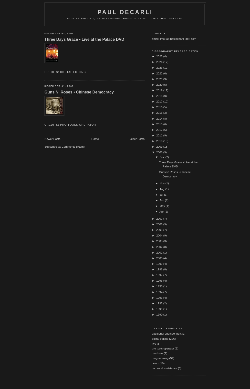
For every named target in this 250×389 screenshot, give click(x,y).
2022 (159, 73)
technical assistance (164, 368)
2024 (159, 62)
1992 (159, 303)
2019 (159, 90)
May (163, 206)
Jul (162, 194)
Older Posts (137, 138)
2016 (159, 107)
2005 (159, 229)
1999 (159, 263)
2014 (159, 118)
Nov (163, 183)
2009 (159, 146)
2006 (159, 224)
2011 (159, 135)
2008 (159, 152)
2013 (159, 124)
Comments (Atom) (73, 146)
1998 (159, 269)
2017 (159, 101)
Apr (162, 211)
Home (95, 138)
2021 (159, 79)
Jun (162, 200)
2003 (159, 241)
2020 (159, 84)
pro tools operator (78, 124)
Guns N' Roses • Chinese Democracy (79, 92)
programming (160, 358)
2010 (159, 141)
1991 (159, 308)
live (154, 343)
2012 (159, 129)
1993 (159, 297)
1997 (159, 275)
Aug (162, 189)
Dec (163, 157)
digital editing (73, 72)
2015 (159, 112)
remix (155, 363)
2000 (159, 258)
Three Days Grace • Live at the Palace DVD (84, 39)
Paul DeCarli (125, 12)
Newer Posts (52, 138)
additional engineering (165, 333)
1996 (159, 280)
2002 (159, 247)
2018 (159, 95)
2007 (159, 218)
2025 (159, 56)
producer (157, 353)
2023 (159, 67)
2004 (159, 235)
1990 (159, 314)
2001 (159, 252)
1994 (159, 292)
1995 (159, 286)
